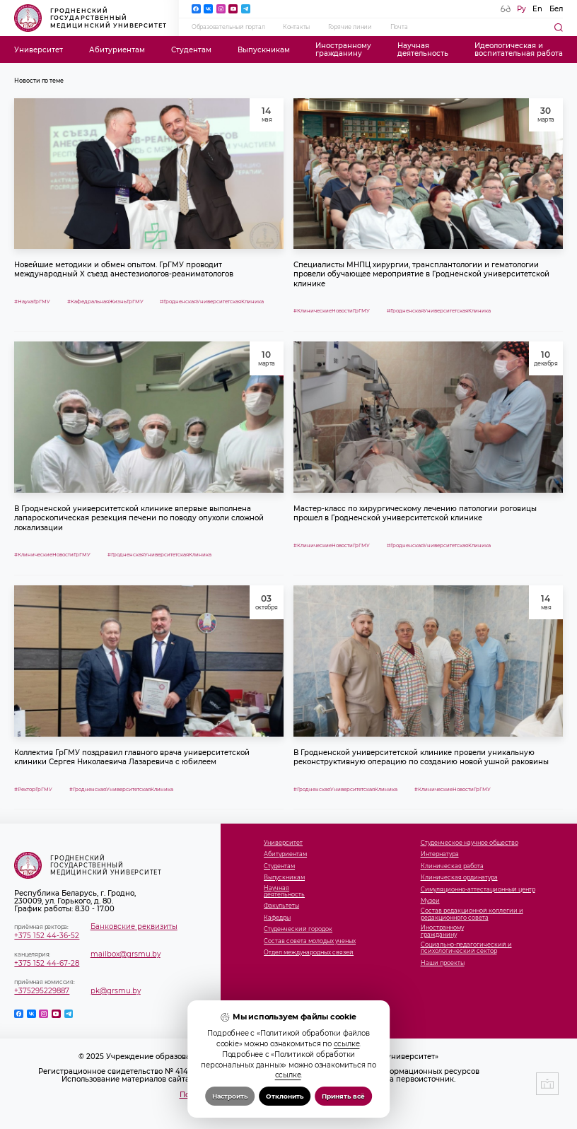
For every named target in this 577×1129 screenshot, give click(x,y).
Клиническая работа (452, 866)
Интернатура (440, 854)
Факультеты (281, 906)
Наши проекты (443, 963)
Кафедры (277, 918)
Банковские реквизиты (134, 926)
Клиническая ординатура (459, 877)
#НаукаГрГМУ (32, 301)
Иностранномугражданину (343, 49)
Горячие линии (350, 26)
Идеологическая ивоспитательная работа (518, 49)
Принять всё (343, 1096)
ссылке (347, 1044)
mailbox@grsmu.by (126, 954)
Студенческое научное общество (469, 843)
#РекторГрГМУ (33, 789)
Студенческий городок (298, 929)
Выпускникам (264, 50)
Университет (38, 50)
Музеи (430, 901)
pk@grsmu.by (116, 991)
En (537, 9)
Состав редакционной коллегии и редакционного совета (472, 914)
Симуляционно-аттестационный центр (478, 890)
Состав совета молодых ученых (310, 941)
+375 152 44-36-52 (46, 936)
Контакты (296, 26)
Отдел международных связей (309, 952)
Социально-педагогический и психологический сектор (466, 948)
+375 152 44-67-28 (46, 963)
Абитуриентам (117, 50)
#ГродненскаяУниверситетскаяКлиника (212, 301)
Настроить (229, 1096)
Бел (556, 9)
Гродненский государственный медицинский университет (90, 17)
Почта (399, 26)
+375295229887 (41, 991)
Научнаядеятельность (422, 49)
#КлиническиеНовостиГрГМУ (331, 311)
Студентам (191, 50)
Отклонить (284, 1096)
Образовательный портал (228, 26)
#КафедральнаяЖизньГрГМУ (105, 301)
